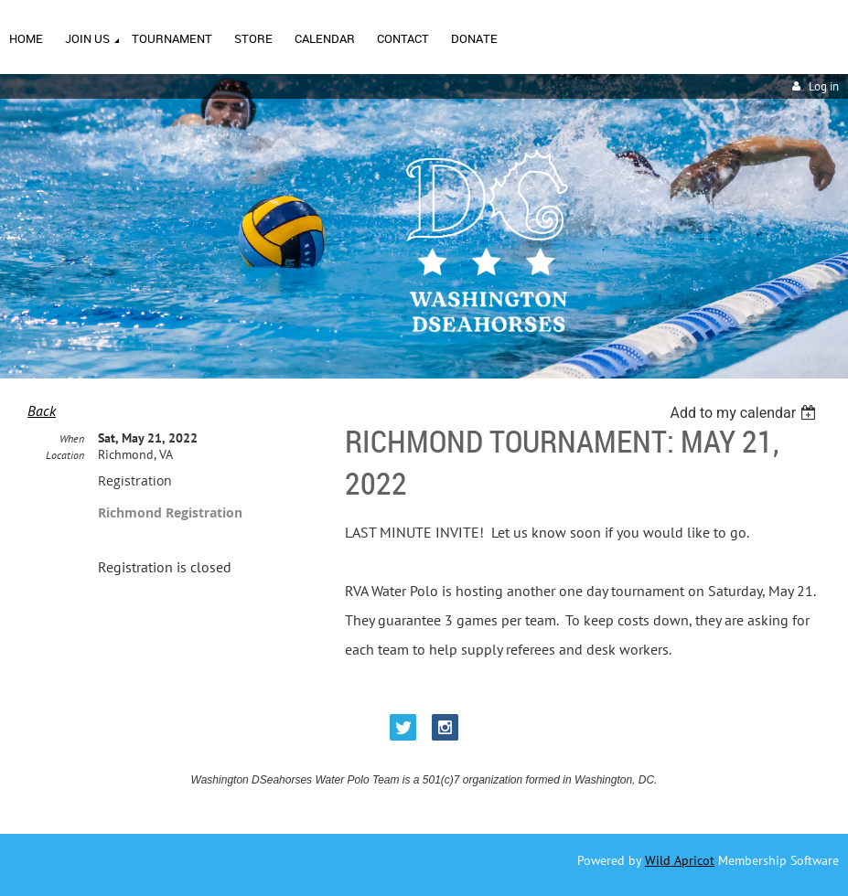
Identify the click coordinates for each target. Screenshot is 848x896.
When (71, 438)
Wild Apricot (679, 860)
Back (41, 410)
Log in (824, 86)
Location (65, 455)
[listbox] (745, 412)
